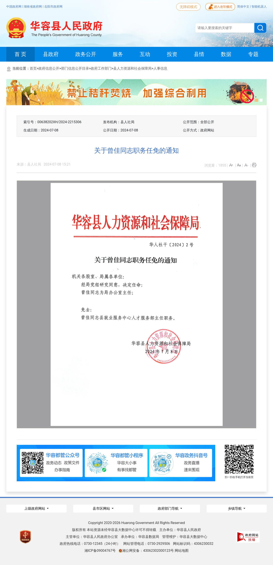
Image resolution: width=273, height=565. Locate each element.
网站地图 (182, 551)
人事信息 (160, 68)
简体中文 (243, 6)
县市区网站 (102, 508)
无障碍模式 (188, 7)
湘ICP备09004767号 (100, 551)
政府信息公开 (48, 68)
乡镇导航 (235, 508)
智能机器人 (259, 6)
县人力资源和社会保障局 (132, 68)
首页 (33, 68)
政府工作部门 (101, 68)
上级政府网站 (35, 508)
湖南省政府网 (33, 6)
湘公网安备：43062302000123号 (146, 551)
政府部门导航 (168, 508)
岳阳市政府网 (53, 6)
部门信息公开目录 (75, 68)
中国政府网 (14, 6)
